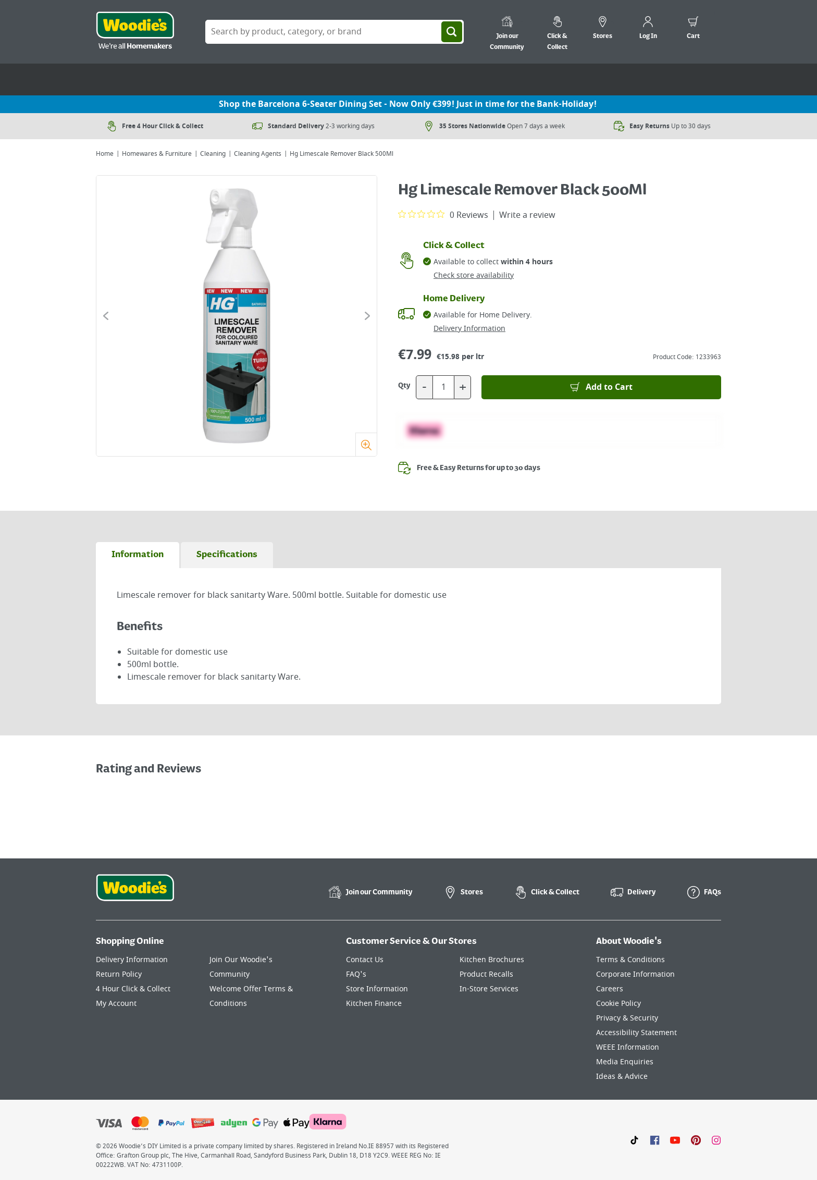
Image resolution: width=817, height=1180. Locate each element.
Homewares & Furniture (157, 153)
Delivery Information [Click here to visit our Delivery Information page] (132, 959)
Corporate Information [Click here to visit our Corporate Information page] (635, 974)
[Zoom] (366, 444)
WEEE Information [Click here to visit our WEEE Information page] (627, 1047)
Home (105, 153)
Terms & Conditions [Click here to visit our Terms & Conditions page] (630, 959)
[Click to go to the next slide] (367, 316)
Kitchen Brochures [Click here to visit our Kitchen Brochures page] (492, 959)
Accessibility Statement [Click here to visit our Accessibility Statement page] (636, 1032)
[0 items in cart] (693, 29)
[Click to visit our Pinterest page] (696, 1140)
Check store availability (474, 275)
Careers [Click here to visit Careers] (609, 989)
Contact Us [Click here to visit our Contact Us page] (364, 959)
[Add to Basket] (601, 387)
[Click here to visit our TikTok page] (634, 1140)
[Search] (452, 32)
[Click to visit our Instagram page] (716, 1140)
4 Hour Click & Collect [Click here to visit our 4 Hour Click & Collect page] (133, 989)
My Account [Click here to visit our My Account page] (116, 1003)
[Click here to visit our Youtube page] (675, 1140)
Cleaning (213, 153)
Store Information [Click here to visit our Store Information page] (377, 989)
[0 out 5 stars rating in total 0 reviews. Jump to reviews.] (443, 215)
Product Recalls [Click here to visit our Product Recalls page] (486, 974)
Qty (404, 386)
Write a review (527, 215)
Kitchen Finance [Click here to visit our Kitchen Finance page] (374, 1003)
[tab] (137, 555)
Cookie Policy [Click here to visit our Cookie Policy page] (618, 1003)
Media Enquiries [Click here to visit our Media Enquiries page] (624, 1061)
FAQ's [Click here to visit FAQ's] (356, 974)
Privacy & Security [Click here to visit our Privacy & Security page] (627, 1018)
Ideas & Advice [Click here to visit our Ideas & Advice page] (622, 1076)
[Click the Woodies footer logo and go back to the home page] (135, 894)
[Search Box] (334, 32)
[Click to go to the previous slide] (105, 316)
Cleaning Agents (257, 153)
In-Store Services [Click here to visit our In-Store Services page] (489, 989)
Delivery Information (469, 328)
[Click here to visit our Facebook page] (655, 1140)
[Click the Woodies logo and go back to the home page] (135, 32)
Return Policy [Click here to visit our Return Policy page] (119, 974)
